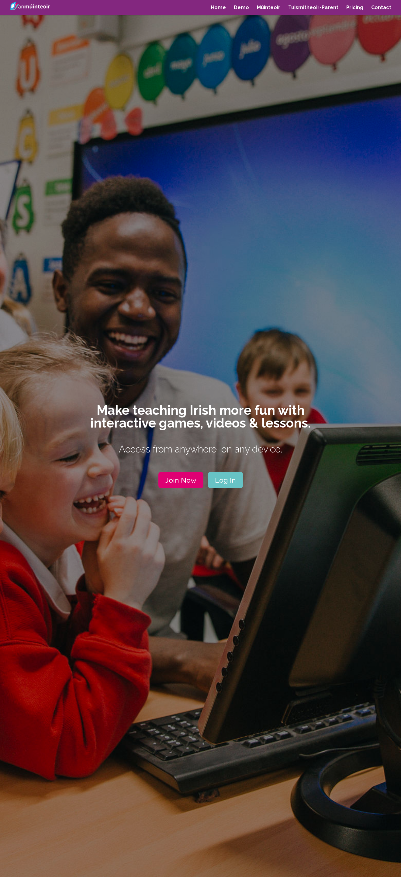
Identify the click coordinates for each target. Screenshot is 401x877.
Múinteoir (268, 7)
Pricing (354, 7)
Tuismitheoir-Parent (313, 7)
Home (218, 7)
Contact (381, 7)
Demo (241, 7)
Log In (225, 480)
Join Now (180, 480)
